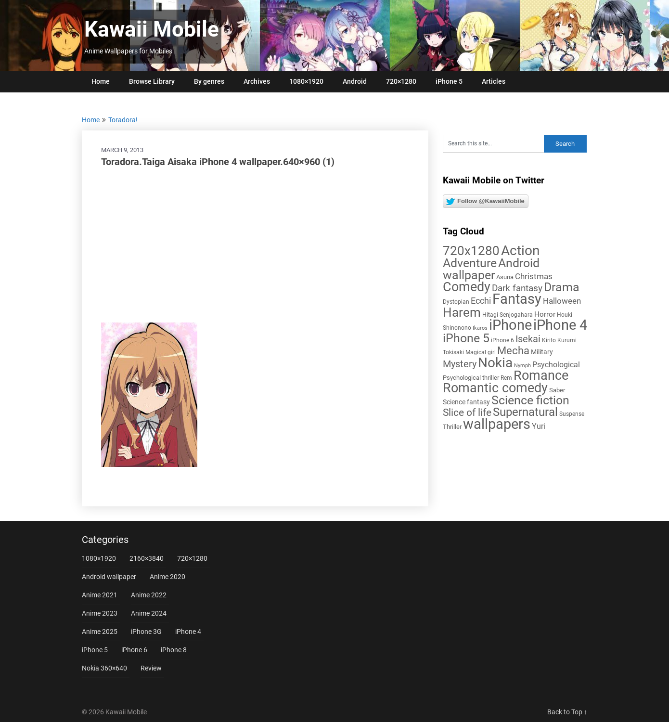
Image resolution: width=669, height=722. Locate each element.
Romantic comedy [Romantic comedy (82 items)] (495, 388)
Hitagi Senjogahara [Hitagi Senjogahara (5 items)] (507, 314)
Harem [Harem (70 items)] (462, 312)
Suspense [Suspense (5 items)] (571, 414)
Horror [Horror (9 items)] (544, 314)
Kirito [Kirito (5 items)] (549, 340)
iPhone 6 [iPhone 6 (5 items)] (502, 340)
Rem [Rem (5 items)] (506, 377)
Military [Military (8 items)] (542, 352)
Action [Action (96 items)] (520, 250)
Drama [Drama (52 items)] (561, 287)
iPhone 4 (188, 631)
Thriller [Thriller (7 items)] (452, 426)
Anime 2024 (149, 613)
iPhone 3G (146, 631)
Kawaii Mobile (151, 29)
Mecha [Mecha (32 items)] (513, 351)
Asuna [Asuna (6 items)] (505, 277)
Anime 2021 (99, 595)
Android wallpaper (109, 576)
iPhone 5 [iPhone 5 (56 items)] (466, 338)
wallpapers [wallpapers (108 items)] (496, 424)
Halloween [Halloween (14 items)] (562, 301)
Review (151, 668)
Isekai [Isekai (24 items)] (527, 339)
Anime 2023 (99, 613)
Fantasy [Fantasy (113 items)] (516, 299)
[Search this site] (493, 144)
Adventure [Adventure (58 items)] (470, 263)
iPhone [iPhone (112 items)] (510, 325)
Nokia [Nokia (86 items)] (495, 363)
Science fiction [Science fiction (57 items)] (530, 400)
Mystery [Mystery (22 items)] (459, 364)
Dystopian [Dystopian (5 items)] (456, 301)
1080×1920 (306, 81)
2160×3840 (146, 558)
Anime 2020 (167, 576)
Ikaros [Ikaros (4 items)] (480, 328)
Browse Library (152, 81)
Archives (257, 81)
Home (100, 81)
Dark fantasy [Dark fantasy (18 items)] (517, 288)
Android (355, 81)
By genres (209, 81)
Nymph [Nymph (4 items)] (522, 365)
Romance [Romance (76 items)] (541, 375)
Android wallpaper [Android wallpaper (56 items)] (491, 269)
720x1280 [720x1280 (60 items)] (471, 251)
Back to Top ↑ (567, 712)
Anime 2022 (149, 595)
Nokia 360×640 (104, 668)
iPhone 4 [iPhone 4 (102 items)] (560, 325)
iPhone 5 (449, 81)
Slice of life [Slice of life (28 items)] (467, 412)
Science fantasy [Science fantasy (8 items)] (466, 402)
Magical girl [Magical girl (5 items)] (480, 352)
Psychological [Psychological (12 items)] (556, 364)
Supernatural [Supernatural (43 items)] (525, 412)
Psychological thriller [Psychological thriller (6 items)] (471, 377)
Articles (493, 81)
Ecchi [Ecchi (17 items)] (481, 301)
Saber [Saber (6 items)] (557, 390)
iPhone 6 (134, 650)
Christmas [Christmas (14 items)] (534, 276)
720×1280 (401, 81)
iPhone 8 (174, 650)
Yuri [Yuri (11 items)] (538, 426)
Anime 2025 (99, 631)
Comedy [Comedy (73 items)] (466, 287)
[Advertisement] (255, 245)
